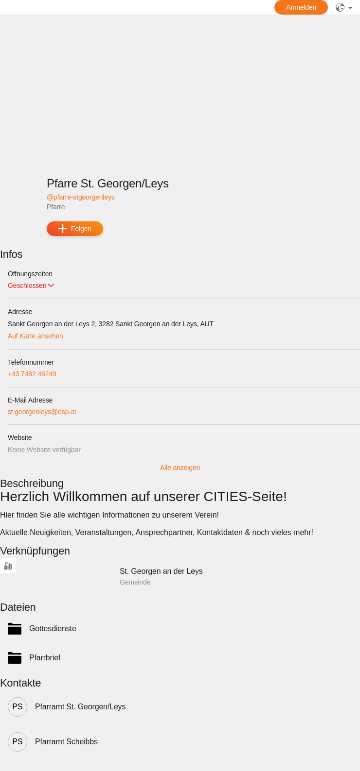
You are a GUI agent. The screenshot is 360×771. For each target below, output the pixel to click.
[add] (75, 228)
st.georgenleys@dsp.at (42, 412)
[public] (344, 7)
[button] (31, 286)
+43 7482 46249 (32, 374)
